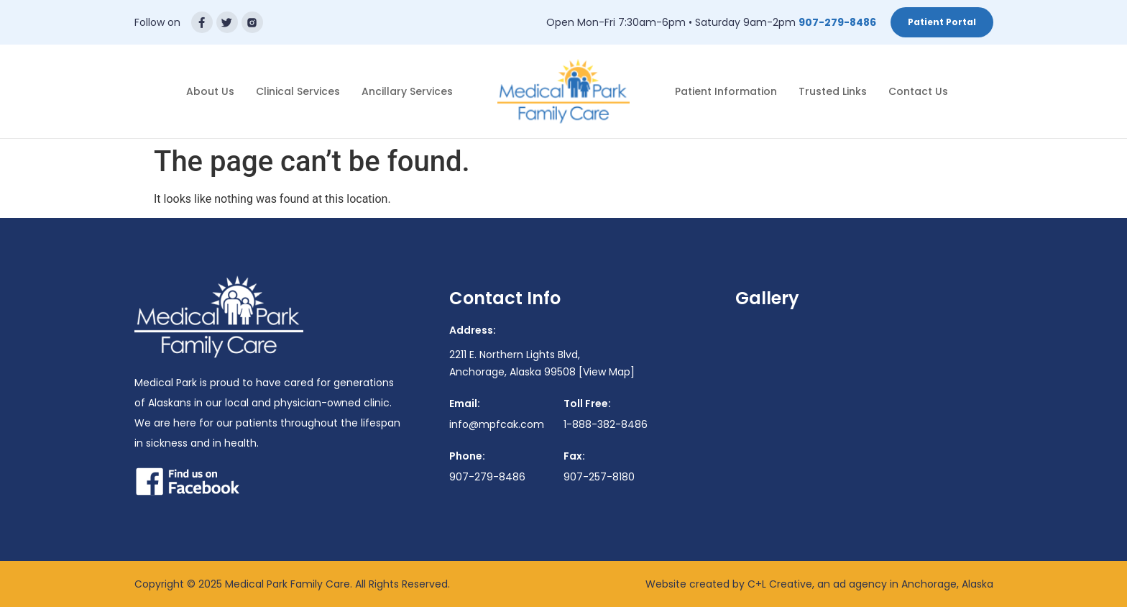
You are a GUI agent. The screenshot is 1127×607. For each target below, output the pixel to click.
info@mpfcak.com (496, 424)
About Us (210, 91)
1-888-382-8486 (606, 424)
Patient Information (726, 91)
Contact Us (918, 91)
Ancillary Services (407, 91)
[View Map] (607, 372)
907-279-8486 (837, 22)
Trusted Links (833, 91)
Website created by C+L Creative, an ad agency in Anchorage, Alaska (819, 584)
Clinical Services (298, 91)
